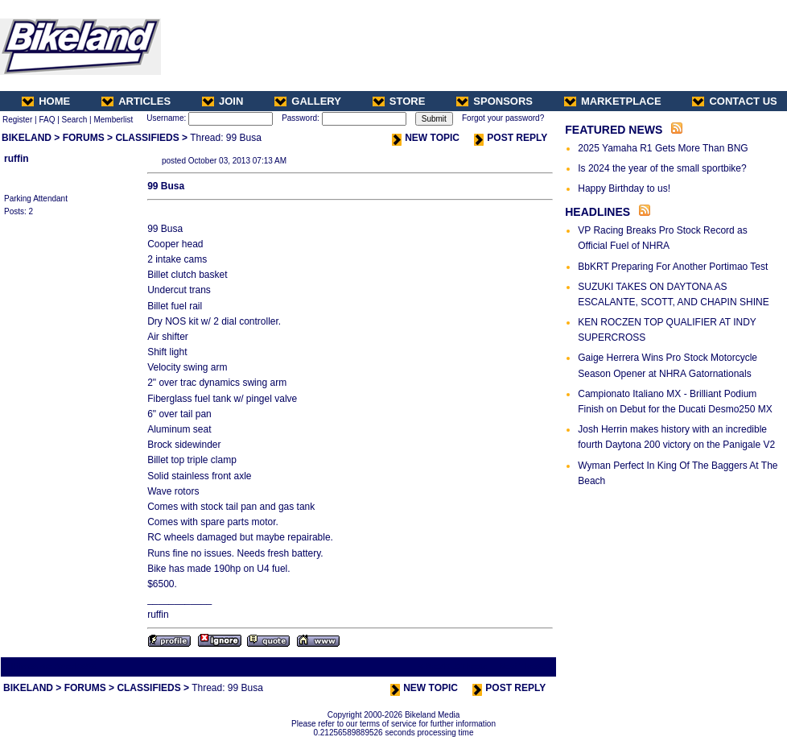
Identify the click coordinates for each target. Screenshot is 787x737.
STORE (399, 101)
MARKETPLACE (612, 101)
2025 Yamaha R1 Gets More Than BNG (663, 148)
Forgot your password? (503, 118)
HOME (46, 101)
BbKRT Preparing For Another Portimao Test (673, 266)
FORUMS (84, 137)
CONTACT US (734, 101)
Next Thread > (526, 666)
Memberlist (113, 119)
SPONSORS (494, 101)
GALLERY (307, 101)
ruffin (16, 158)
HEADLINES (597, 211)
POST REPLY (510, 137)
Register (17, 119)
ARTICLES (136, 101)
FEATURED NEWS (613, 129)
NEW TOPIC (425, 137)
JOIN (222, 101)
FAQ (47, 119)
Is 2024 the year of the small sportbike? (662, 168)
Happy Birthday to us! (624, 188)
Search (75, 119)
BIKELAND (27, 137)
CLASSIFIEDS (147, 137)
